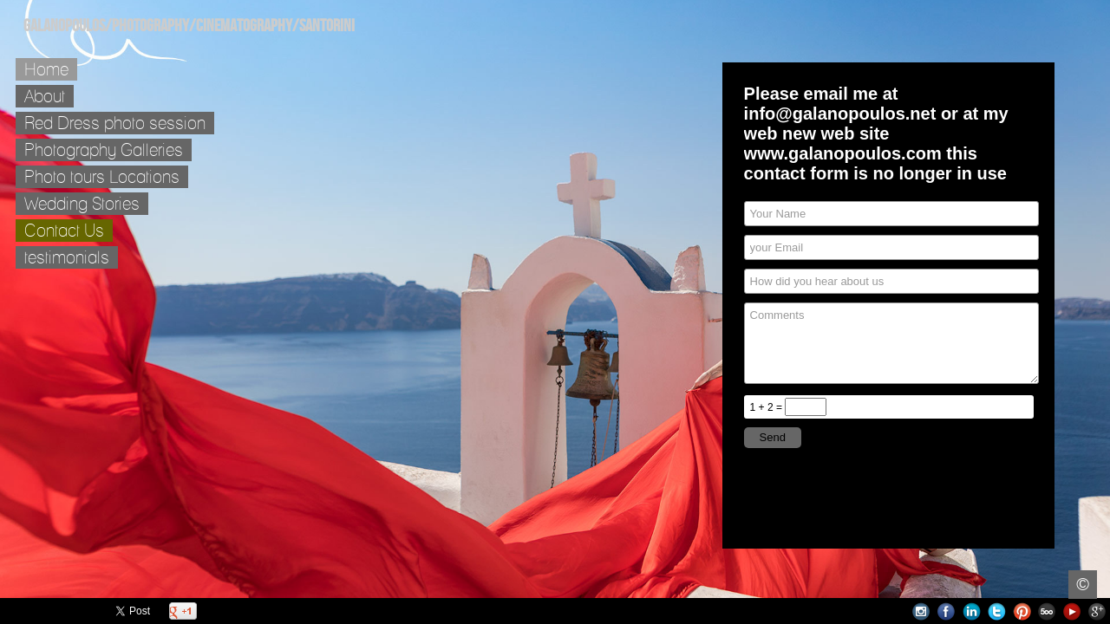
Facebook (946, 611)
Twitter (997, 611)
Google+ (1097, 611)
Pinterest (1022, 611)
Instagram (921, 611)
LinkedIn (972, 611)
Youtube (1072, 611)
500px (1047, 611)
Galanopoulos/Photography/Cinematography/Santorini (189, 26)
